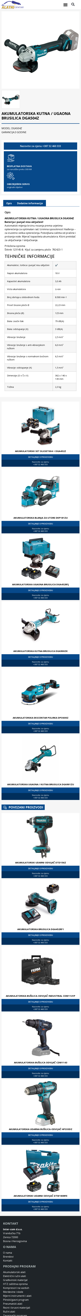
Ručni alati (9, 1294)
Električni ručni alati (14, 1258)
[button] (65, 5)
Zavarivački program (15, 1298)
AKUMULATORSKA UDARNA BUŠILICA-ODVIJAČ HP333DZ (40, 1111)
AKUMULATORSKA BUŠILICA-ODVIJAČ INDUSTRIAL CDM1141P (40, 978)
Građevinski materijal (15, 1262)
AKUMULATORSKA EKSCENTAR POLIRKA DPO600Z (40, 700)
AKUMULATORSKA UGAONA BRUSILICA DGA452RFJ (40, 566)
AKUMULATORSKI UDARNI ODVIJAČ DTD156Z (40, 844)
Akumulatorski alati (14, 1254)
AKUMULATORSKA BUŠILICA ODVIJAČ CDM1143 (40, 1044)
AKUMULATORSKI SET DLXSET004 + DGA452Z (40, 433)
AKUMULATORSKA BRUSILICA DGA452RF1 (40, 911)
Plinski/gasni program (16, 1282)
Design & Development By (23, 1313)
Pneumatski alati (12, 1286)
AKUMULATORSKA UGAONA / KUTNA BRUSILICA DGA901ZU (40, 766)
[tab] (9, 185)
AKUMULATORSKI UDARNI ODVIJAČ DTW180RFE (40, 1178)
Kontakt (7, 1243)
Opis (9, 185)
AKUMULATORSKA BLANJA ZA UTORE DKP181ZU (40, 500)
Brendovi (8, 1239)
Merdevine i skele (13, 1274)
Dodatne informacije (30, 185)
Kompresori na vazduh (16, 1270)
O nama (7, 1235)
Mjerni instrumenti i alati (17, 1278)
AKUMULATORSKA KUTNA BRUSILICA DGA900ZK (40, 633)
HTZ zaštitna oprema (15, 1266)
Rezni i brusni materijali (16, 1290)
